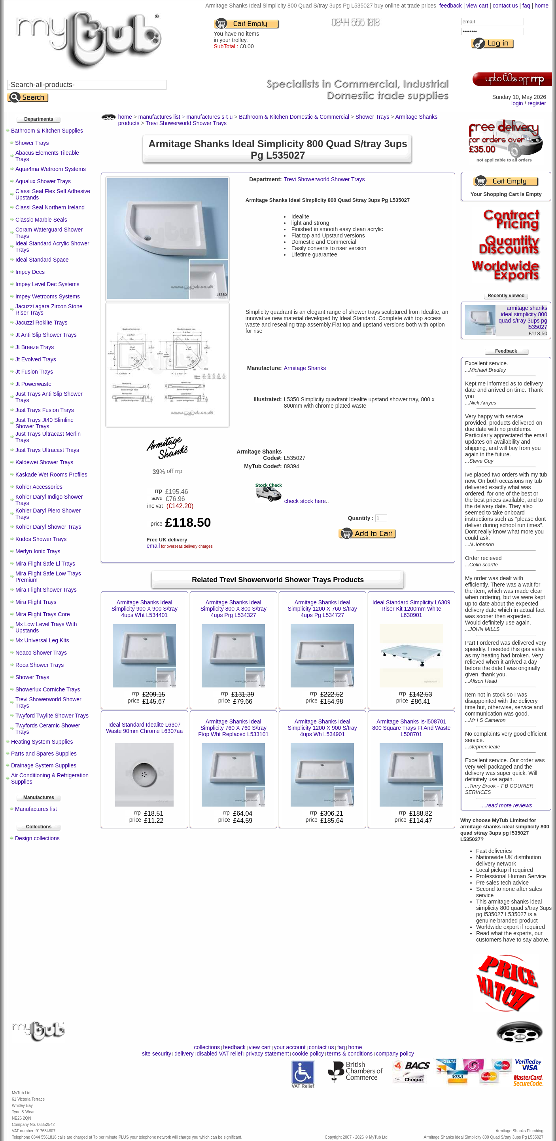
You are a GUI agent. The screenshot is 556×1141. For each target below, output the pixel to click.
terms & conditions (350, 1053)
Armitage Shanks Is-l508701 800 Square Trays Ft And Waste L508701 (411, 727)
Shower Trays (32, 143)
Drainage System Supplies (43, 765)
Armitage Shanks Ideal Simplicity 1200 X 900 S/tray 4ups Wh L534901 (322, 727)
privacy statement (267, 1053)
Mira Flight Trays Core (42, 614)
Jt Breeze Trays (34, 347)
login (517, 103)
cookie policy (308, 1053)
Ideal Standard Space (42, 259)
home (541, 5)
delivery (183, 1053)
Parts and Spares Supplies (44, 753)
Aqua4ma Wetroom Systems (50, 169)
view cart (477, 5)
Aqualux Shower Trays (43, 181)
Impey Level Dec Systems (47, 284)
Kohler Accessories (38, 487)
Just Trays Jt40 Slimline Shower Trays (44, 423)
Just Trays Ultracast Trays (47, 450)
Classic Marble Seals (41, 219)
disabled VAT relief (219, 1053)
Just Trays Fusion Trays (44, 410)
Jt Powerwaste (33, 384)
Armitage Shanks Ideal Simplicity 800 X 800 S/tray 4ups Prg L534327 (233, 608)
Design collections (37, 838)
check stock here (305, 501)
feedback (450, 5)
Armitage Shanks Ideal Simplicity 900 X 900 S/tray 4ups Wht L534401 (145, 608)
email (153, 546)
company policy (395, 1053)
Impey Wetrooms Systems (47, 296)
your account (289, 1047)
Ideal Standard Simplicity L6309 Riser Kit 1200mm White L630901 (411, 608)
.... (506, 805)
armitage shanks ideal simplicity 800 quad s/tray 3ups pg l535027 (523, 317)
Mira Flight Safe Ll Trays (45, 563)
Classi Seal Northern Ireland (50, 207)
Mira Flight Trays (35, 602)
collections (207, 1047)
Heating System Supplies (42, 742)
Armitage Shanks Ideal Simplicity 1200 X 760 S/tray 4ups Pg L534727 (322, 608)
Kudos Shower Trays (40, 539)
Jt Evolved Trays (35, 359)
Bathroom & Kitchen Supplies (47, 130)
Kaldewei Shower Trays (44, 462)
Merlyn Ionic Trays (38, 551)
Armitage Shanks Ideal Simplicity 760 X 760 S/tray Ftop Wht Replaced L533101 (233, 727)
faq (526, 5)
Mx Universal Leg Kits (42, 640)
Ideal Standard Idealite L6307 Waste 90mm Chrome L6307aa (144, 727)
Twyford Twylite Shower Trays (52, 715)
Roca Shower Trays (39, 665)
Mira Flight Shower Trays (46, 590)
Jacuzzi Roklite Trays (41, 322)
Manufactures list (36, 809)
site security (156, 1053)
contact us (505, 5)
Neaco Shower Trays (41, 652)
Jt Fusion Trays (34, 371)
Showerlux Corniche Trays (47, 689)
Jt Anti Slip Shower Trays (46, 335)
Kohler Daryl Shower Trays (48, 527)
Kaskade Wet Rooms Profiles (51, 474)
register (537, 103)
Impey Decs (30, 272)
